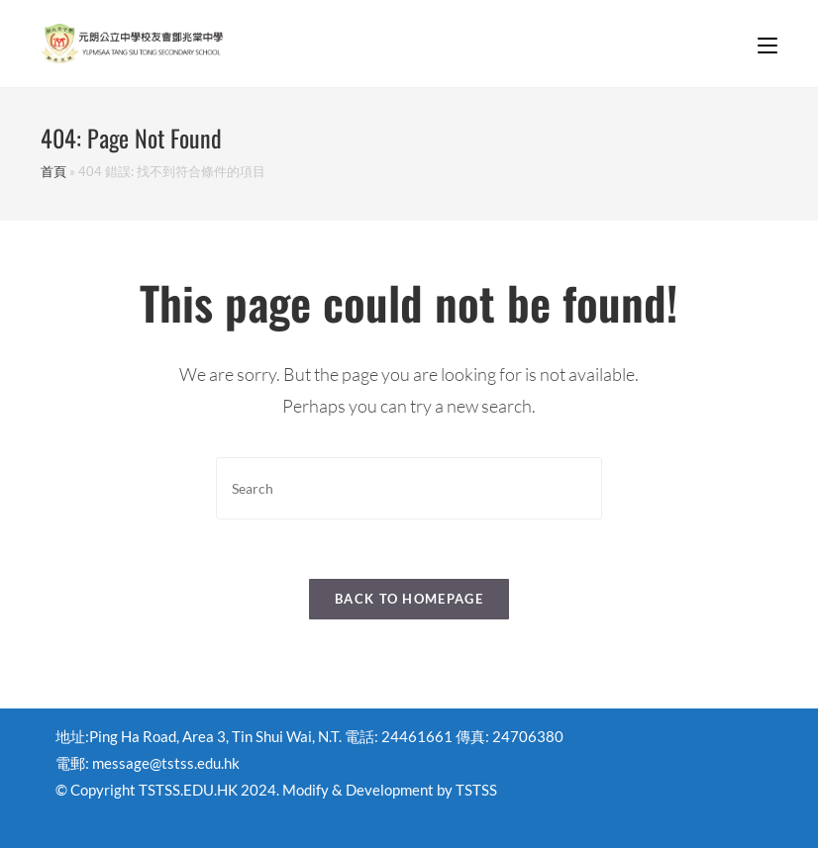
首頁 (53, 171)
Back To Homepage (409, 599)
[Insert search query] (409, 488)
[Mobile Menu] (767, 43)
